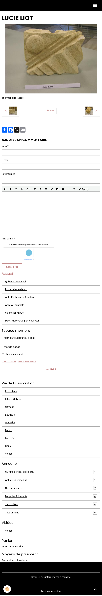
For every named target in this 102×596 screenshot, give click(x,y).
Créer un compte (9, 361)
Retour (51, 110)
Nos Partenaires (51, 488)
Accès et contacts (14, 305)
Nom (4, 146)
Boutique (10, 414)
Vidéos (8, 453)
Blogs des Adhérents (51, 496)
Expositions (11, 391)
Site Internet (8, 174)
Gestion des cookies (51, 591)
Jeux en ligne (51, 513)
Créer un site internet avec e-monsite (51, 577)
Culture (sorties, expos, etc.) (51, 472)
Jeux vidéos (51, 504)
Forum (8, 430)
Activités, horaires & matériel (20, 297)
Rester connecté (14, 354)
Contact (9, 407)
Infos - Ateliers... (13, 399)
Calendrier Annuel (14, 312)
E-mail (5, 160)
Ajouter (12, 267)
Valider (51, 369)
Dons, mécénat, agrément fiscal (22, 320)
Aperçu (84, 189)
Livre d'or (10, 438)
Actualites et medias (51, 480)
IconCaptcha (28, 259)
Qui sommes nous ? (15, 281)
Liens (8, 446)
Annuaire (10, 422)
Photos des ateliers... (16, 289)
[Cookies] (7, 589)
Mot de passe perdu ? (27, 361)
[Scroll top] (95, 589)
